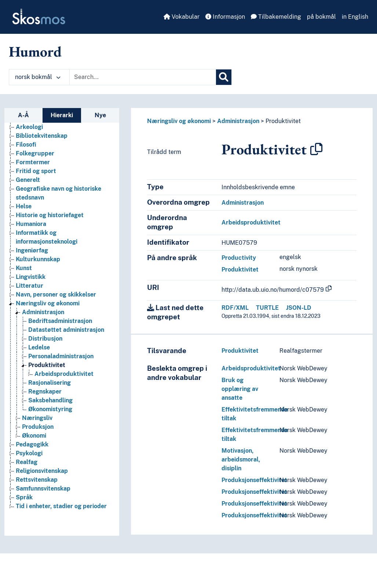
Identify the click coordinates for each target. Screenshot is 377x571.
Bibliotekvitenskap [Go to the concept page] (41, 135)
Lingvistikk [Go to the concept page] (30, 276)
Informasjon (225, 16)
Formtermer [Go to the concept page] (33, 162)
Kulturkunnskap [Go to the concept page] (38, 259)
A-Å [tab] (23, 115)
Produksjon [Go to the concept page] (38, 426)
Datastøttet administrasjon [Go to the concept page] (66, 329)
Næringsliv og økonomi (179, 121)
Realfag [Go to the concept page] (26, 462)
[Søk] (224, 77)
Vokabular (182, 16)
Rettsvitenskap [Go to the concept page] (37, 479)
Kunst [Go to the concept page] (24, 268)
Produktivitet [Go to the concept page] (46, 365)
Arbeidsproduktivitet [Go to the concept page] (64, 373)
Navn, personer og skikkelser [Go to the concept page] (56, 294)
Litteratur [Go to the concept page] (29, 285)
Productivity (239, 257)
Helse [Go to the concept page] (24, 206)
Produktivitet (283, 121)
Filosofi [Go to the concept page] (26, 144)
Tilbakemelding (276, 16)
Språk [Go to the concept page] (24, 497)
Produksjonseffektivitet (254, 480)
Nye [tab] (100, 115)
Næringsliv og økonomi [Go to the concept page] (48, 303)
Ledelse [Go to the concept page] (39, 347)
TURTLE (267, 307)
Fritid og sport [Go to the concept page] (36, 171)
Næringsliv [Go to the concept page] (37, 417)
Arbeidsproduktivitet (251, 222)
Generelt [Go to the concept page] (28, 179)
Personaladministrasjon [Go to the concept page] (61, 356)
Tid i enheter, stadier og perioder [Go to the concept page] (61, 506)
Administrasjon (238, 121)
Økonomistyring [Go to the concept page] (50, 409)
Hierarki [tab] (62, 115)
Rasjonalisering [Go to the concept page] (49, 382)
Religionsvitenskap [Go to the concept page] (42, 470)
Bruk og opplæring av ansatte (240, 389)
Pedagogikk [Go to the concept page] (32, 444)
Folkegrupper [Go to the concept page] (35, 153)
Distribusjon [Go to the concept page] (45, 338)
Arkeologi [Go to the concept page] (29, 126)
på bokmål (321, 16)
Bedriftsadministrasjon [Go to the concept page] (60, 320)
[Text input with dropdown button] (142, 77)
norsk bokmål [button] (38, 76)
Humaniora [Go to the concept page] (31, 223)
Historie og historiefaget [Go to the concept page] (50, 215)
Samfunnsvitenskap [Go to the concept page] (43, 488)
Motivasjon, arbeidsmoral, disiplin (241, 459)
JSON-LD (298, 307)
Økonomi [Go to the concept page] (34, 435)
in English (355, 16)
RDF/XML (235, 307)
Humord (35, 51)
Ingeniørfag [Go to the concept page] (32, 250)
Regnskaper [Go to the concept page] (45, 391)
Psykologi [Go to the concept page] (29, 453)
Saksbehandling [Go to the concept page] (50, 400)
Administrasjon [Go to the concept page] (43, 312)
